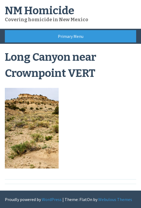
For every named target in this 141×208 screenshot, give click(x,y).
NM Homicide (39, 10)
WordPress (52, 199)
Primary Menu (70, 36)
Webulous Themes (115, 199)
